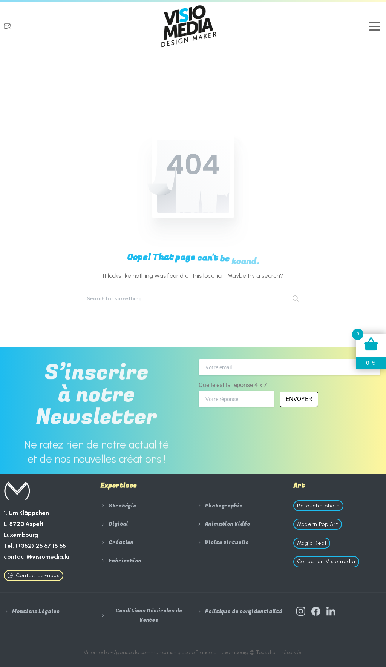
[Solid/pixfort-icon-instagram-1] (300, 616)
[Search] (183, 298)
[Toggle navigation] (374, 26)
